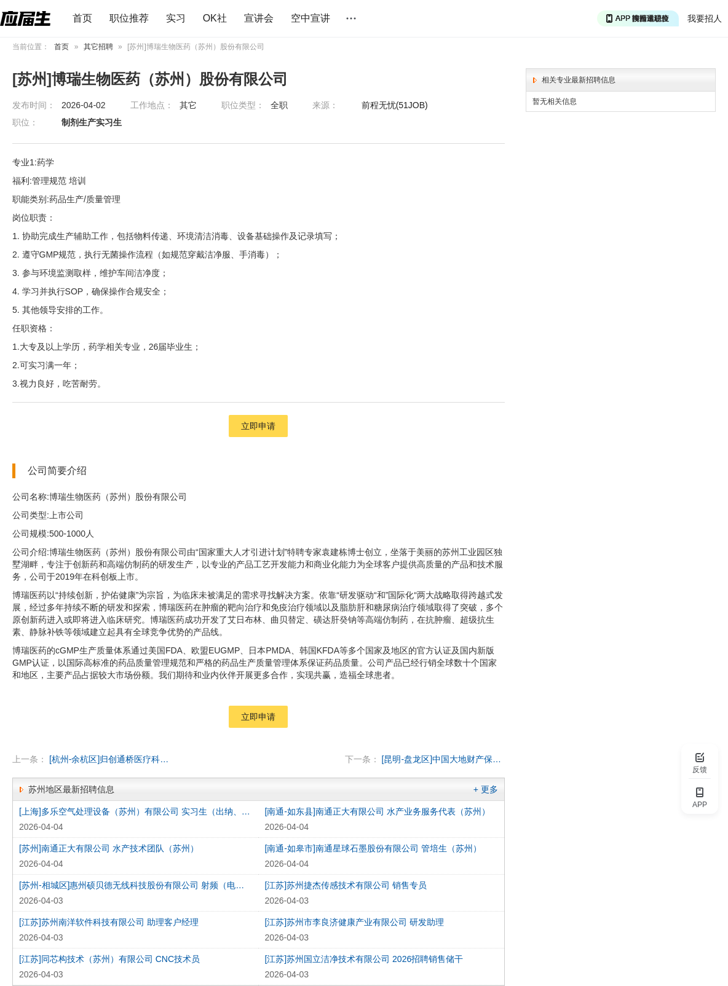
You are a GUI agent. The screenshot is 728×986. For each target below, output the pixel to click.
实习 (176, 18)
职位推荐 (129, 18)
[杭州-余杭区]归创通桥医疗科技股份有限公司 (110, 759)
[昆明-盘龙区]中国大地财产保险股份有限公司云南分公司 (443, 759)
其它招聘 (98, 46)
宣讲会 (259, 18)
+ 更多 (485, 789)
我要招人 (704, 18)
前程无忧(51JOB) (395, 105)
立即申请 (258, 426)
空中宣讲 (310, 18)
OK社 (215, 18)
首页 (82, 18)
